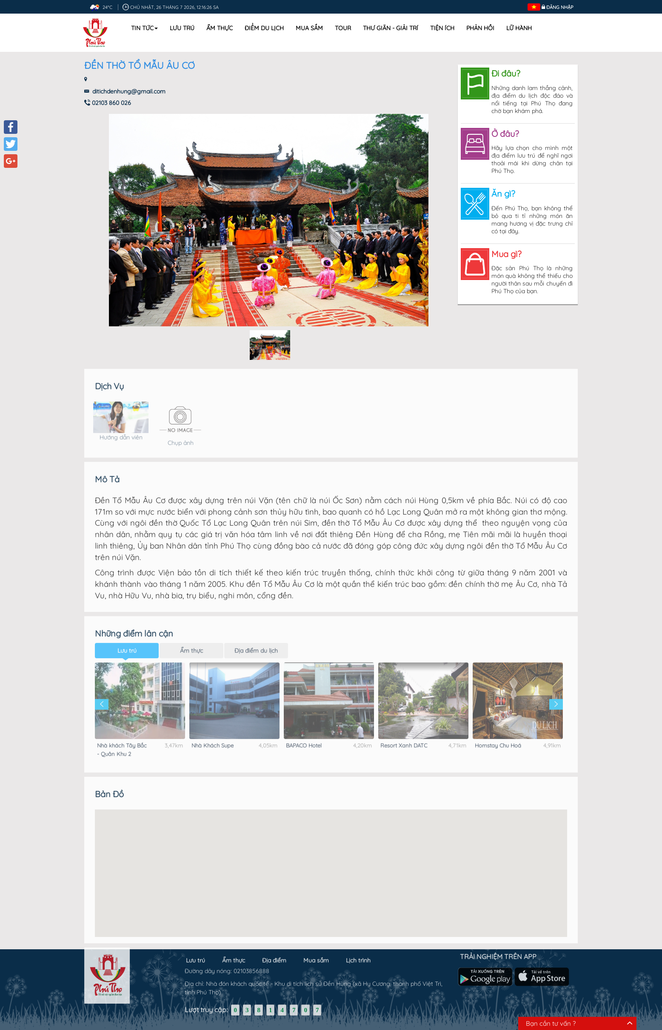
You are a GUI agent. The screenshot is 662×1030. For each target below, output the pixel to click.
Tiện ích (442, 28)
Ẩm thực (219, 28)
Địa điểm (274, 954)
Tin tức (144, 28)
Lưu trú (182, 28)
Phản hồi (480, 28)
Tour (343, 28)
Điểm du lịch (264, 28)
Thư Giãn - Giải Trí (390, 28)
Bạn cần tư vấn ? (551, 1023)
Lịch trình (358, 954)
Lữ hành (519, 28)
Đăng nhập (560, 7)
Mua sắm (309, 28)
